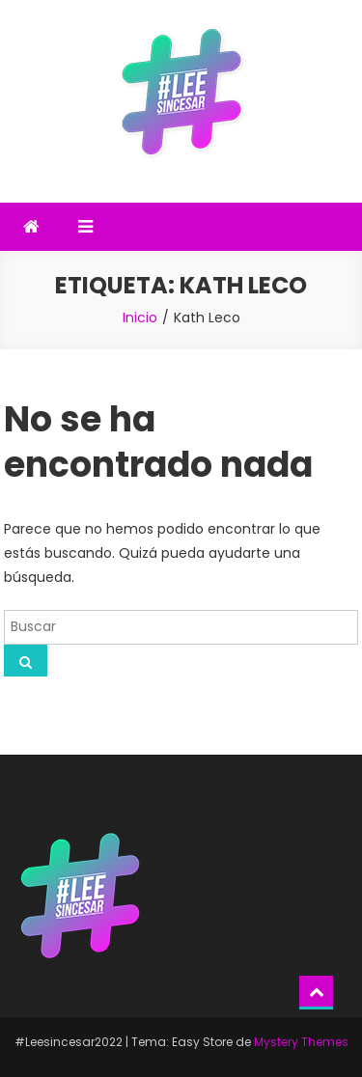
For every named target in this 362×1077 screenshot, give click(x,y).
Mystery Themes (301, 1042)
